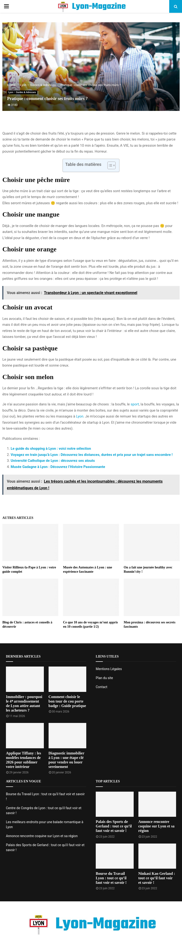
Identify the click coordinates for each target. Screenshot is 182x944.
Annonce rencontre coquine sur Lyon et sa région (42, 836)
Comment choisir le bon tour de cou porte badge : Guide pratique (67, 701)
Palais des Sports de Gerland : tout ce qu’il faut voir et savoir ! (114, 826)
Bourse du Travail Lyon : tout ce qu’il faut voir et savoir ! (111, 878)
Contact (101, 687)
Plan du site (104, 678)
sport (135, 404)
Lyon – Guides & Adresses (22, 92)
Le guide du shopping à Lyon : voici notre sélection (51, 448)
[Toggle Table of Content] (109, 165)
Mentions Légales (109, 669)
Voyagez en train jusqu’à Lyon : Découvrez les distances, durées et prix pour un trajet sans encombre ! (92, 455)
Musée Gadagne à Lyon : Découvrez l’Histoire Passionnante (58, 467)
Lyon (79, 416)
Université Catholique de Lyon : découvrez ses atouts (53, 460)
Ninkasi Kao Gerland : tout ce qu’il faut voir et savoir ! (156, 878)
